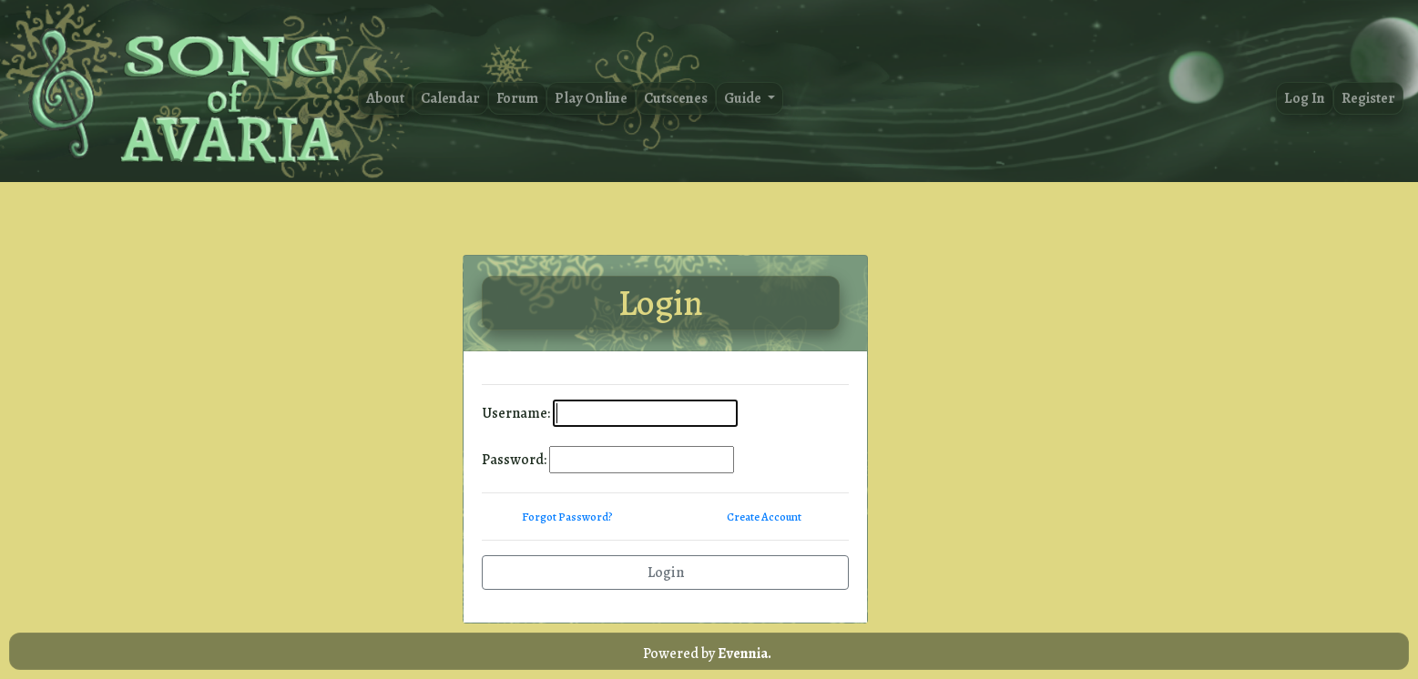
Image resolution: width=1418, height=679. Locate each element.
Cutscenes (676, 98)
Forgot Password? (567, 516)
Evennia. (744, 654)
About (385, 98)
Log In (1304, 98)
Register (1368, 98)
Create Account (764, 516)
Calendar (450, 98)
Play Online (591, 98)
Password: (514, 460)
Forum (517, 98)
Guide (744, 98)
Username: (516, 413)
